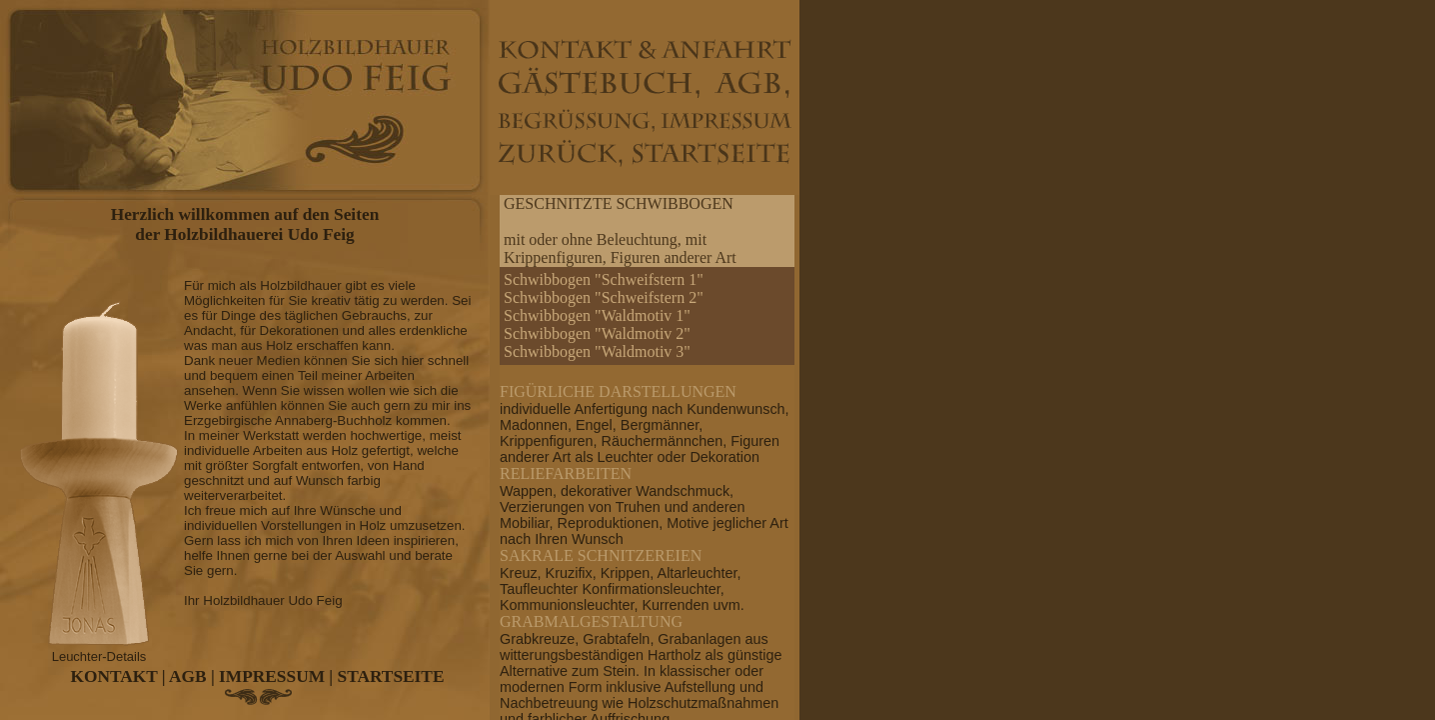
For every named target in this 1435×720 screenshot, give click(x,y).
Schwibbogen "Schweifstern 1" (604, 279)
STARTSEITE (391, 676)
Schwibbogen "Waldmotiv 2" (597, 333)
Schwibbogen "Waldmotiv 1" (597, 315)
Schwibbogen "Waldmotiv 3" (597, 351)
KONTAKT (114, 676)
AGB (188, 676)
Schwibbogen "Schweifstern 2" (604, 297)
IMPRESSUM (272, 676)
